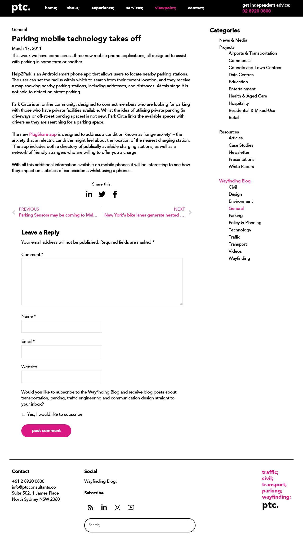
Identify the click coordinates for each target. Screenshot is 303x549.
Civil (233, 188)
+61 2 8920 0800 (28, 482)
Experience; (104, 7)
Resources (229, 132)
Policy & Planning (245, 223)
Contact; (196, 7)
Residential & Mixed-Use (252, 111)
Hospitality (239, 104)
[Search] (183, 525)
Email (28, 342)
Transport (238, 245)
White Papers (241, 167)
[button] (89, 194)
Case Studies (241, 146)
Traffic (234, 237)
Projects (226, 48)
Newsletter (239, 153)
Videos (235, 252)
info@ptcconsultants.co (34, 488)
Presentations (241, 160)
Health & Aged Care (248, 96)
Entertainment (242, 89)
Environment (241, 202)
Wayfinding (239, 259)
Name (28, 317)
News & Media (233, 41)
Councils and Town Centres (255, 68)
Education (238, 82)
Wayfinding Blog (234, 181)
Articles (236, 138)
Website (29, 367)
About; (74, 7)
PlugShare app (43, 135)
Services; (136, 7)
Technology (240, 230)
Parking (236, 216)
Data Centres (241, 75)
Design (235, 195)
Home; (51, 7)
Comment (32, 255)
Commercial (240, 61)
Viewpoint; (166, 7)
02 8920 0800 (256, 11)
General (236, 209)
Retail (234, 118)
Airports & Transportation (253, 54)
